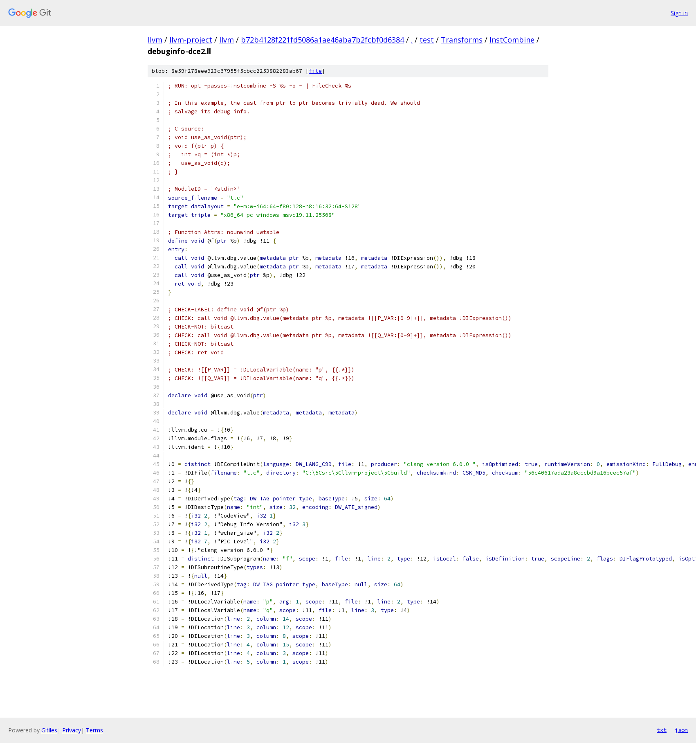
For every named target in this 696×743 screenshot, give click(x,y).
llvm (155, 40)
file (315, 71)
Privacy (71, 730)
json (681, 730)
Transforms (462, 40)
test (427, 40)
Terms (94, 730)
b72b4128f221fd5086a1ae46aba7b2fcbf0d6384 (322, 40)
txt (662, 730)
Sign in (679, 13)
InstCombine (511, 40)
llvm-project (190, 40)
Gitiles (49, 730)
